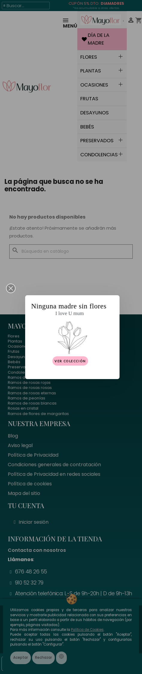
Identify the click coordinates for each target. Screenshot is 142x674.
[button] (11, 288)
